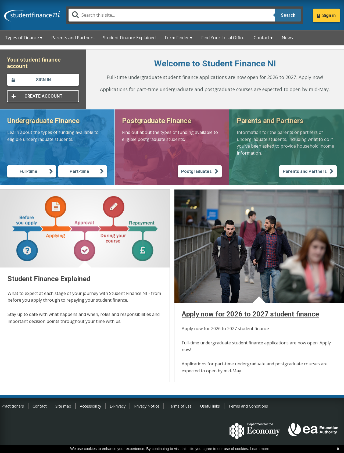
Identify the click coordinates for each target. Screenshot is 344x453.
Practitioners (12, 406)
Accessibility (90, 406)
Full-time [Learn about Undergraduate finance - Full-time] (28, 171)
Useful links (210, 406)
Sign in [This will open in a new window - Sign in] (43, 79)
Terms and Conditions (248, 406)
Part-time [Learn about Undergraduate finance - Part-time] (79, 171)
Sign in (329, 15)
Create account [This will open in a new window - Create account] (43, 96)
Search (288, 15)
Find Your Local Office (223, 38)
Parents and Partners (73, 38)
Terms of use (180, 406)
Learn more (259, 449)
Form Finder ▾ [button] (178, 38)
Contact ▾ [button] (263, 38)
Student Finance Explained (129, 38)
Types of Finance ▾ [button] (23, 38)
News (287, 38)
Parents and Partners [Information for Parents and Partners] (305, 171)
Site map (63, 406)
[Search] (172, 15)
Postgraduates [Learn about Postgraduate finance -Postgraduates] (196, 171)
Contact (40, 406)
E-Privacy (118, 406)
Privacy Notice (146, 406)
